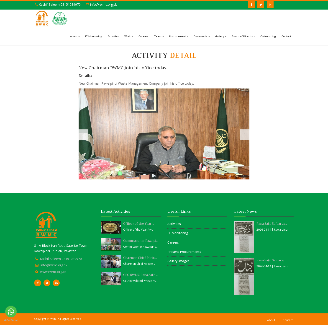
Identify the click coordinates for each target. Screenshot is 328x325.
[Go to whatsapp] (11, 311)
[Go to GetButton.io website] (11, 320)
